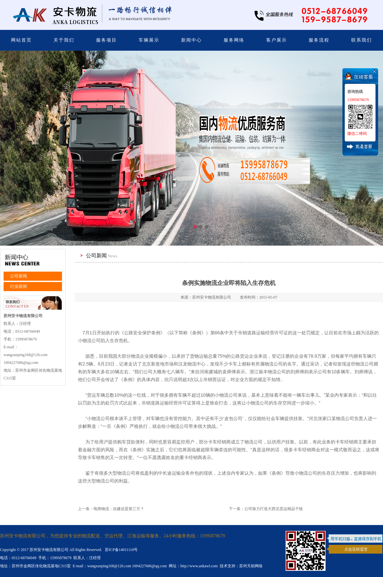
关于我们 (64, 40)
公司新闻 (18, 276)
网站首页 (21, 40)
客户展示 (276, 40)
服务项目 (106, 40)
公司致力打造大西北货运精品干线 (273, 508)
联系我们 (361, 40)
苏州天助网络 (251, 566)
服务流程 (319, 40)
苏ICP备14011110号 (121, 549)
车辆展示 (149, 40)
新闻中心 (191, 40)
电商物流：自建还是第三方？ (118, 508)
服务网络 (234, 40)
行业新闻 (18, 286)
